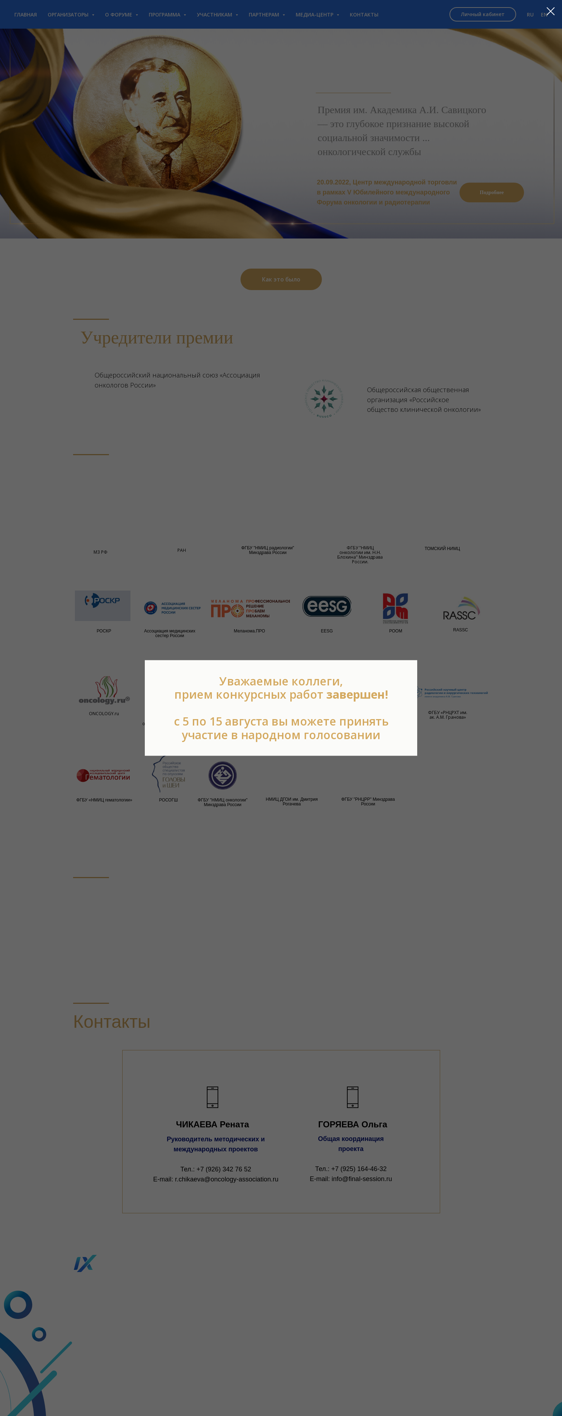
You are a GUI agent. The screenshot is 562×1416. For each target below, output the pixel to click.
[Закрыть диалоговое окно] (550, 11)
